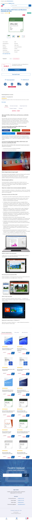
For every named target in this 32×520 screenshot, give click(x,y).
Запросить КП (26, 79)
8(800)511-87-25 (11, 3)
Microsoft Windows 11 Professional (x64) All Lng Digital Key (22, 349)
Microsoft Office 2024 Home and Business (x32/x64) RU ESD (8, 411)
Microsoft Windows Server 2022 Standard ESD (23, 370)
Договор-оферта (16, 512)
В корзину (17, 69)
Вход (6, 519)
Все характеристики (6, 53)
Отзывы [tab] (21, 108)
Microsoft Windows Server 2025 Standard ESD (8, 370)
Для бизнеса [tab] (25, 332)
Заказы (16, 519)
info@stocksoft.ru (10, 1)
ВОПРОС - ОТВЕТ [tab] (16, 110)
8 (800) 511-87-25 (21, 498)
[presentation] (16, 111)
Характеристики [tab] (23, 105)
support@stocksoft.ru (21, 504)
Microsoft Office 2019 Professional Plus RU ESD (7, 453)
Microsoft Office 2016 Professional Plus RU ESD (22, 453)
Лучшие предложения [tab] (7, 332)
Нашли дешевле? (11, 79)
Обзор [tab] (6, 105)
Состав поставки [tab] (14, 105)
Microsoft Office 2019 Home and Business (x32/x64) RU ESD (23, 432)
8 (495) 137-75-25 (21, 500)
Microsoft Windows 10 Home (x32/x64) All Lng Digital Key (7, 391)
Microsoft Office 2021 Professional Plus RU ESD (22, 411)
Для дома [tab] (17, 332)
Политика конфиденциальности (16, 513)
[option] (8, 36)
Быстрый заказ (16, 74)
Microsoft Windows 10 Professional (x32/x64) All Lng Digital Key (23, 391)
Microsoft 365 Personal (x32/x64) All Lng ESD (6, 432)
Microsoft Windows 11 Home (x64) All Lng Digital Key (7, 349)
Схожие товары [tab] (13, 108)
